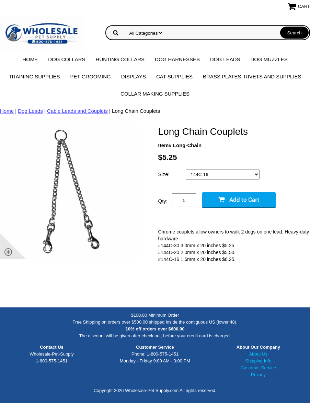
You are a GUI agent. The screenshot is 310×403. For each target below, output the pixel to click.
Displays (133, 76)
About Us (258, 354)
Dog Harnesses (177, 59)
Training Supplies (34, 76)
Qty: (163, 201)
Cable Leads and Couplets (77, 111)
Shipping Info (258, 360)
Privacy (258, 374)
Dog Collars (66, 59)
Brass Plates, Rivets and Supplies (252, 76)
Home (30, 59)
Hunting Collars (120, 59)
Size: (164, 174)
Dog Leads (225, 59)
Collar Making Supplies (155, 94)
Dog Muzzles (268, 59)
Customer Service (258, 367)
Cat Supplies (174, 76)
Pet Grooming (90, 76)
